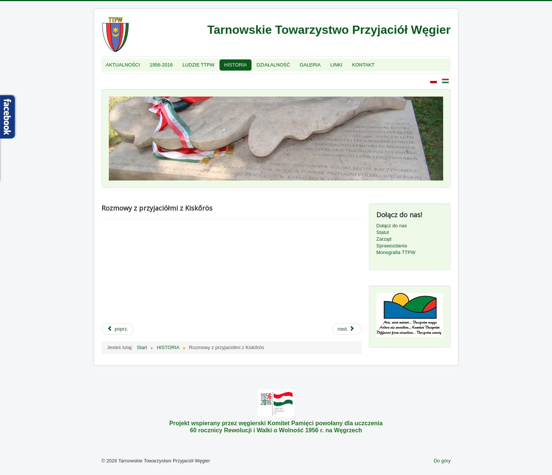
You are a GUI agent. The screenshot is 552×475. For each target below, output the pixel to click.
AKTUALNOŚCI (123, 65)
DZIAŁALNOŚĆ (273, 65)
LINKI (336, 65)
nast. (346, 329)
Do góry (442, 460)
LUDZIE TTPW (198, 65)
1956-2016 (161, 65)
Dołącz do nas (391, 225)
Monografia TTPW (395, 252)
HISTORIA (235, 65)
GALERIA (310, 65)
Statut (382, 232)
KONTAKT (363, 65)
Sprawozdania (391, 245)
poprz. (117, 329)
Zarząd (383, 239)
